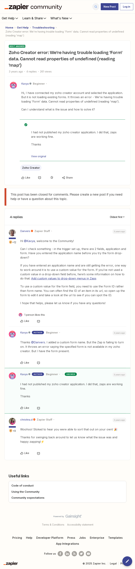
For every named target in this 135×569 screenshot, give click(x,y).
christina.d (26, 419)
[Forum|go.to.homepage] (34, 6)
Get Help (10, 18)
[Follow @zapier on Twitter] (81, 553)
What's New (61, 18)
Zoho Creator (31, 167)
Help (29, 537)
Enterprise (97, 537)
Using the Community (25, 491)
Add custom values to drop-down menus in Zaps (63, 278)
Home (9, 27)
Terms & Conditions (53, 524)
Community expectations (27, 497)
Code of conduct (22, 485)
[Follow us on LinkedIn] (67, 553)
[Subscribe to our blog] (74, 553)
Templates (115, 537)
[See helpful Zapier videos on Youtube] (88, 553)
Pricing (17, 537)
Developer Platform (49, 537)
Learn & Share (34, 18)
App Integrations (67, 543)
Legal (113, 563)
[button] (109, 6)
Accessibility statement (80, 524)
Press (71, 537)
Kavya (25, 83)
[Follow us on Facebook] (60, 553)
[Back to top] (130, 519)
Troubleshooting (43, 27)
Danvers (25, 231)
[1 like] (32, 315)
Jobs (82, 537)
